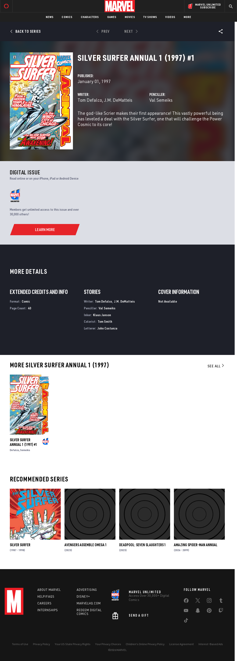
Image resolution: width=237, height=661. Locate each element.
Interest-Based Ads (210, 644)
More (187, 17)
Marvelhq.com (89, 603)
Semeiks (25, 450)
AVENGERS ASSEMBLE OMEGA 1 (86, 544)
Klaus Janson (102, 315)
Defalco (14, 450)
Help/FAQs (45, 596)
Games (111, 17)
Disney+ (83, 596)
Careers (44, 603)
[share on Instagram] (209, 601)
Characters (90, 17)
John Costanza (107, 328)
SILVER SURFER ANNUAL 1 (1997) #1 (23, 442)
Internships (47, 610)
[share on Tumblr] (221, 601)
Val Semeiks (160, 100)
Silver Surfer (20, 544)
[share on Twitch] (221, 611)
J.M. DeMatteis (118, 100)
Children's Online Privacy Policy (145, 644)
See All (216, 366)
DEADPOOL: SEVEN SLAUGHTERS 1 (142, 544)
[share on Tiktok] (186, 621)
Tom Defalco (90, 100)
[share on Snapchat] (197, 611)
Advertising (87, 590)
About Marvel (49, 590)
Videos (170, 17)
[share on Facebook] (186, 601)
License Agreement (181, 644)
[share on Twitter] (197, 601)
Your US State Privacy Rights (72, 644)
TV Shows (150, 17)
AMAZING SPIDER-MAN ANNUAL (195, 544)
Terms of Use (20, 644)
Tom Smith (105, 321)
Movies (130, 17)
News (50, 17)
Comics (67, 17)
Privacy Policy (41, 644)
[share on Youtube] (186, 611)
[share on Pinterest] (209, 611)
